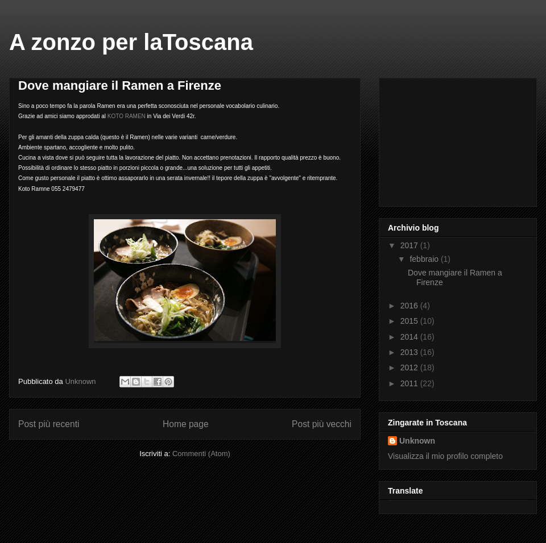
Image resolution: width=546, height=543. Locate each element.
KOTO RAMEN (126, 116)
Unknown (417, 440)
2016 (410, 305)
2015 (410, 320)
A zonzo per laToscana (131, 42)
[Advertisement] (445, 139)
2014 (410, 336)
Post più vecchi (321, 424)
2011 (410, 383)
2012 (410, 367)
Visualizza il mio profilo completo (445, 456)
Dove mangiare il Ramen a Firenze (119, 85)
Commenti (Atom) (201, 453)
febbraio (425, 259)
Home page (186, 424)
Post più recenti (48, 424)
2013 (410, 352)
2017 (410, 245)
